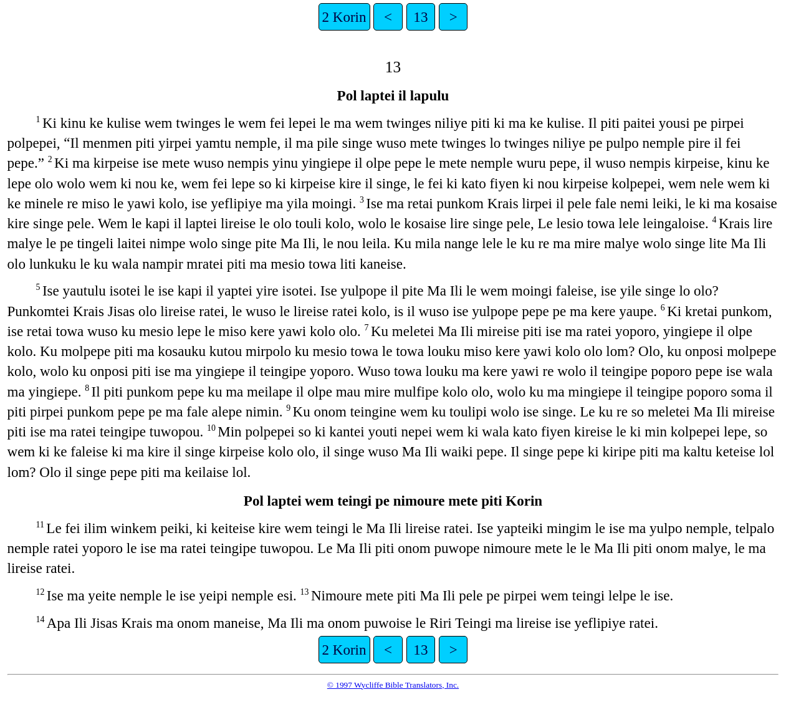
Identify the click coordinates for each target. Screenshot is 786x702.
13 (420, 17)
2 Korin (344, 17)
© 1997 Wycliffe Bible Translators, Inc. (393, 685)
